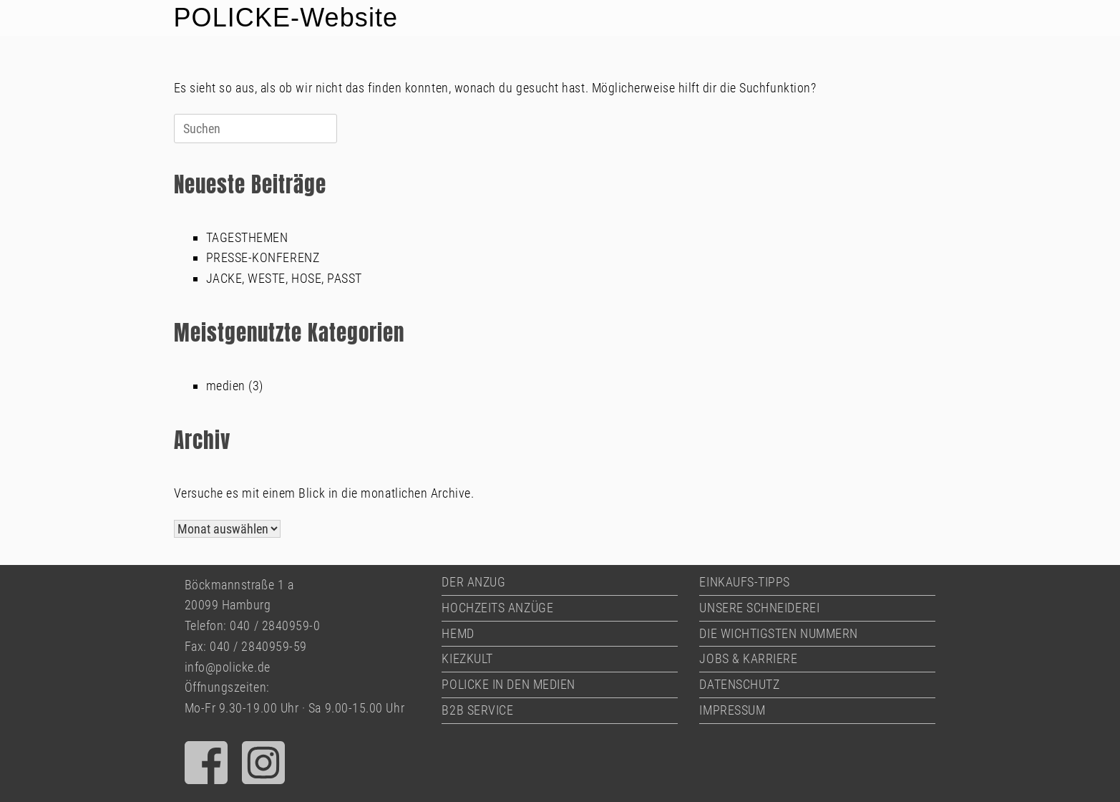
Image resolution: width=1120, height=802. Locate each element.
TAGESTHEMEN (247, 237)
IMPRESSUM (732, 710)
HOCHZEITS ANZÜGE (497, 607)
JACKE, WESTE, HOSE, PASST (284, 278)
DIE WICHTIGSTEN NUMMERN (778, 633)
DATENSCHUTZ (739, 684)
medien (225, 385)
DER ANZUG (473, 581)
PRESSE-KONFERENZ (263, 257)
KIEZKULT (467, 658)
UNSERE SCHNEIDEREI (759, 607)
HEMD (458, 633)
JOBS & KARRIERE (748, 658)
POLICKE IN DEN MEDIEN (508, 684)
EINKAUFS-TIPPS (744, 581)
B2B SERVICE (477, 710)
